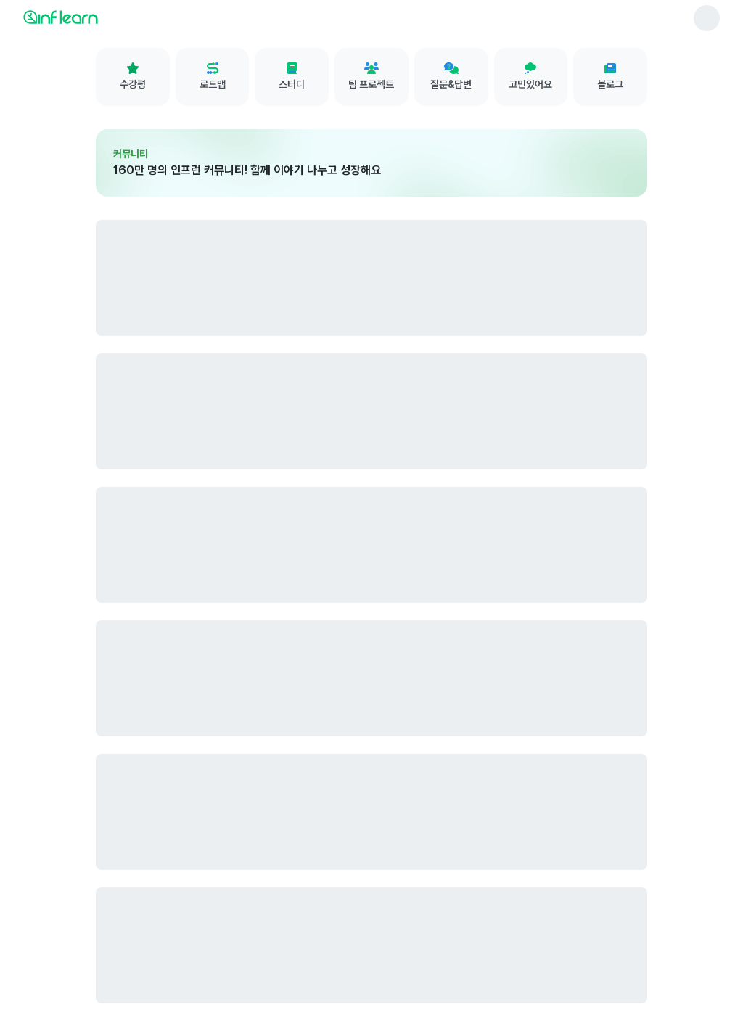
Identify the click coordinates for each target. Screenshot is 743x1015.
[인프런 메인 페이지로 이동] (95, 16)
